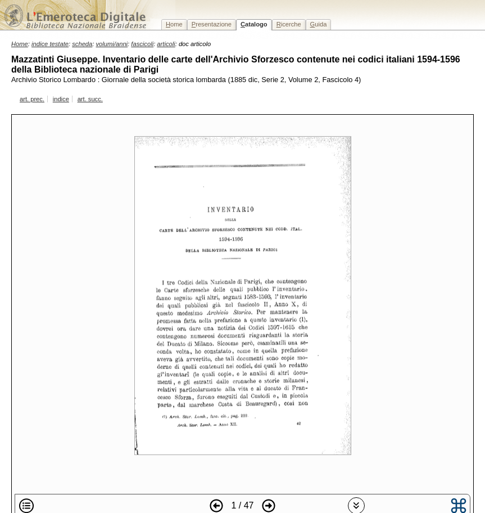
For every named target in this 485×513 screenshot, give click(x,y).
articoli (166, 43)
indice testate (50, 43)
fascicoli (142, 43)
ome (174, 24)
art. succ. (90, 99)
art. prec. (32, 99)
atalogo (254, 24)
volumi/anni (112, 43)
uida (318, 24)
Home (19, 43)
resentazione (212, 24)
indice (61, 99)
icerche (289, 24)
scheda (82, 43)
